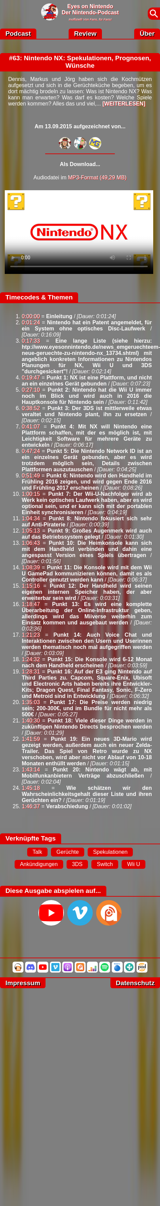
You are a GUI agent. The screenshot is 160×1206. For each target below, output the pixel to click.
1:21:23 (31, 635)
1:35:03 (31, 702)
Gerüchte (67, 852)
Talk (37, 852)
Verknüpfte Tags (30, 838)
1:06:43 (31, 543)
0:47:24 (31, 451)
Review (85, 33)
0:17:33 (31, 341)
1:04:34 (31, 518)
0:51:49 (31, 475)
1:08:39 (31, 567)
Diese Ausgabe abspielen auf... (53, 890)
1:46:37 (31, 806)
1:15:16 (31, 586)
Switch (105, 864)
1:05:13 (31, 531)
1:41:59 (31, 739)
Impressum (22, 983)
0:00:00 (31, 316)
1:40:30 (31, 720)
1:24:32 (31, 659)
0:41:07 (31, 426)
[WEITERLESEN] (123, 104)
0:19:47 (31, 377)
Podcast (18, 33)
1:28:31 (31, 671)
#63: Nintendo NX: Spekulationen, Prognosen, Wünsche (80, 61)
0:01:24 (31, 322)
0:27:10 (31, 390)
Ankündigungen (39, 864)
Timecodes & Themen (39, 297)
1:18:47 (31, 604)
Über (147, 33)
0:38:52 (31, 408)
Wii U (133, 864)
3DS (77, 864)
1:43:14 (31, 769)
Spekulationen (110, 852)
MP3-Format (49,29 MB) (97, 177)
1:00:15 (31, 494)
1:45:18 (31, 788)
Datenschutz (135, 983)
